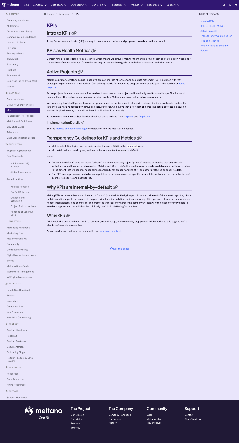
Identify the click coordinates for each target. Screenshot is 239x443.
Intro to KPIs (207, 21)
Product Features (16, 341)
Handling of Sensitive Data (22, 213)
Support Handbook (17, 397)
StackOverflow (193, 419)
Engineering (77, 4)
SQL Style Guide (15, 126)
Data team (64, 14)
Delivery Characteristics (20, 104)
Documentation (15, 346)
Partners (11, 48)
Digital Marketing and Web (21, 255)
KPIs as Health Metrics (212, 26)
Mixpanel (128, 116)
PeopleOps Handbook (18, 290)
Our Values (115, 419)
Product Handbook (17, 330)
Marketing (97, 4)
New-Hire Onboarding (19, 317)
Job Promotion (15, 312)
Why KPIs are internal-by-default (214, 48)
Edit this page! (119, 248)
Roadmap (12, 335)
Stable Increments (21, 172)
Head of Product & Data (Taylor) (20, 359)
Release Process (20, 186)
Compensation (15, 306)
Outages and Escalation (18, 199)
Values (10, 86)
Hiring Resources (16, 384)
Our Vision (76, 419)
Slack (150, 414)
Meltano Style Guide (18, 266)
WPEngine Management (20, 277)
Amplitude (144, 116)
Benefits (11, 295)
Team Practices (15, 179)
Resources (153, 4)
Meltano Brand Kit (17, 238)
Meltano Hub (154, 422)
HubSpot (11, 70)
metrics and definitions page (71, 128)
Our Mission (77, 414)
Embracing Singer (16, 352)
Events (10, 260)
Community (13, 244)
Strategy (75, 427)
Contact (189, 414)
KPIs (9, 110)
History (113, 422)
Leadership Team (16, 42)
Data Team (57, 4)
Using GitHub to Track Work (22, 81)
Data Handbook (15, 99)
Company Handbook (18, 20)
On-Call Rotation (20, 192)
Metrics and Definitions (19, 121)
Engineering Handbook (19, 150)
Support (171, 4)
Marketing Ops (15, 233)
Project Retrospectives (23, 206)
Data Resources (15, 379)
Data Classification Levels (21, 137)
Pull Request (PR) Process (21, 115)
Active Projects (208, 31)
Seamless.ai (13, 75)
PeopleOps (117, 4)
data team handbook (110, 231)
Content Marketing (17, 249)
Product (134, 4)
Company (38, 4)
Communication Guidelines (21, 37)
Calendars (12, 301)
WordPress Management (20, 271)
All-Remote (13, 26)
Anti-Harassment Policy (19, 31)
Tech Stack (13, 59)
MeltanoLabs (154, 419)
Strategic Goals (15, 53)
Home (26, 4)
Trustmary (12, 64)
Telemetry (12, 132)
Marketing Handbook (18, 227)
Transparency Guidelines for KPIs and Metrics (216, 38)
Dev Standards (15, 156)
